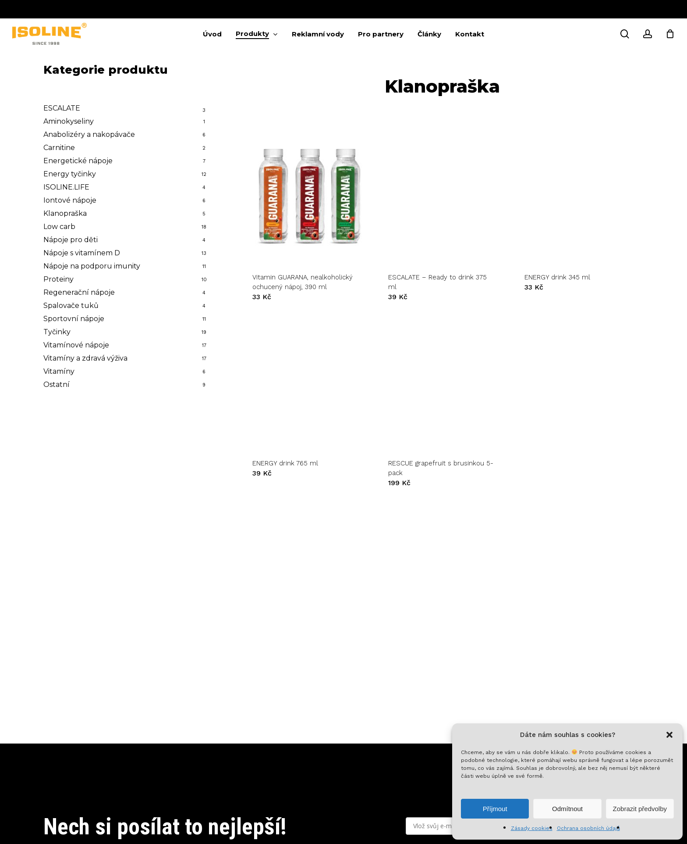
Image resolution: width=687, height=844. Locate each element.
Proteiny (58, 279)
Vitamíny (58, 371)
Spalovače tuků (71, 305)
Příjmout (495, 808)
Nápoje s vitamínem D (81, 253)
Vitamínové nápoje (76, 345)
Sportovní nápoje (73, 319)
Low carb (59, 226)
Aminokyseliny (68, 121)
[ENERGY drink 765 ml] (306, 383)
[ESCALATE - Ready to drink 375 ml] (442, 196)
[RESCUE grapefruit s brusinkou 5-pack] (442, 383)
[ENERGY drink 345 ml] (578, 196)
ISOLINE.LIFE (66, 187)
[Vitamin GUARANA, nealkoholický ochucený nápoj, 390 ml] (306, 196)
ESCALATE (61, 108)
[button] (669, 734)
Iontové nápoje (69, 200)
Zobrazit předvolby (640, 808)
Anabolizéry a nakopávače (89, 134)
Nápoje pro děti (70, 240)
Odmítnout (567, 808)
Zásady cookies (531, 828)
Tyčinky (57, 332)
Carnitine (59, 147)
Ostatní (56, 384)
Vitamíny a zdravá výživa (85, 358)
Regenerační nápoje (79, 292)
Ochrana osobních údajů (588, 828)
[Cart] (670, 34)
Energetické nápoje (78, 161)
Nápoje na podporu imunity (91, 266)
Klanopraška (65, 213)
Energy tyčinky (69, 174)
